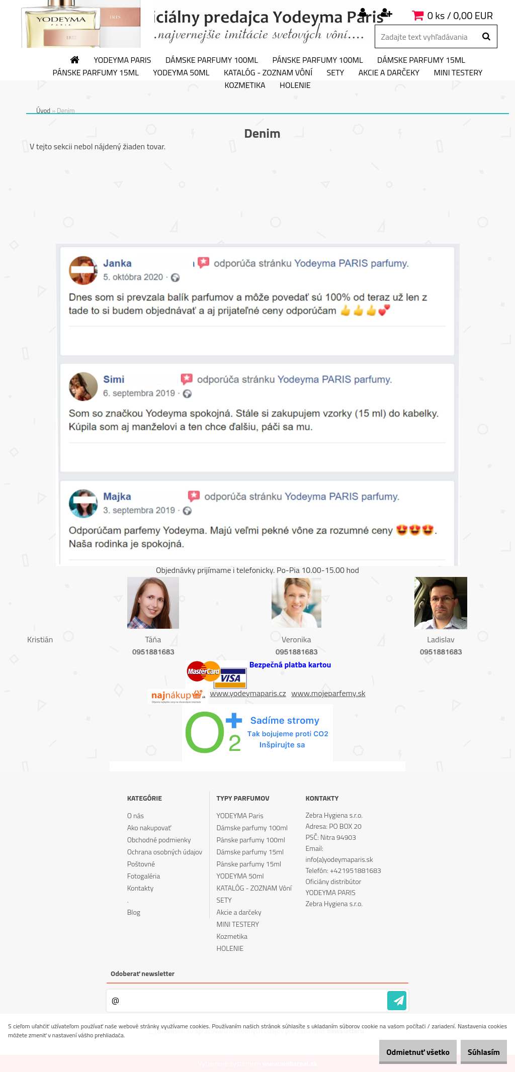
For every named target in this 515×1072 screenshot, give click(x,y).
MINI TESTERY (458, 72)
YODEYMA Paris (122, 60)
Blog (133, 912)
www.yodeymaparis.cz (248, 693)
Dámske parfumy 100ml (211, 60)
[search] (486, 36)
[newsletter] (397, 1001)
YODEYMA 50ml (181, 72)
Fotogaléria (143, 875)
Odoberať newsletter (143, 973)
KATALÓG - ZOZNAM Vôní (268, 72)
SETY (336, 72)
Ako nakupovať (149, 827)
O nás (135, 815)
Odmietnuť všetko (401, 1052)
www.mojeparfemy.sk (328, 693)
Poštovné (141, 863)
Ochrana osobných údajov (165, 851)
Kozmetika (244, 85)
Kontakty (140, 888)
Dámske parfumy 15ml (421, 60)
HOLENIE (295, 85)
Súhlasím (478, 1052)
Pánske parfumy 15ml (96, 72)
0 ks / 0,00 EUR (460, 15)
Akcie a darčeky (389, 72)
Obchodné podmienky (159, 839)
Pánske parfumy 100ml (317, 60)
